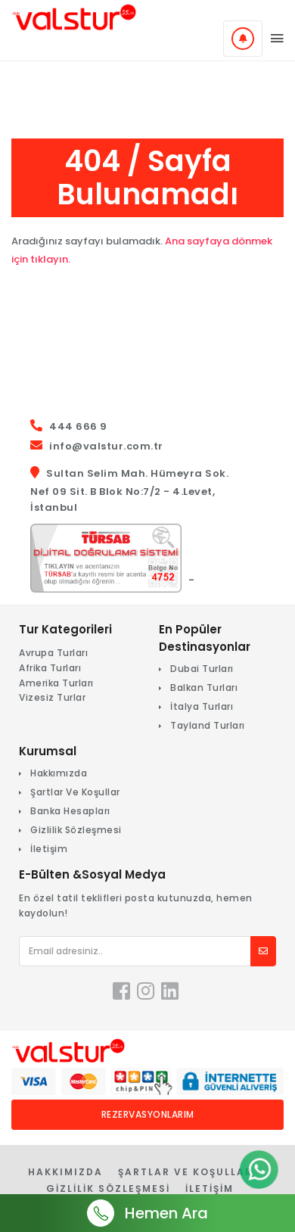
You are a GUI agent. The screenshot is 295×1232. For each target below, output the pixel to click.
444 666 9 (78, 426)
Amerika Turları (56, 683)
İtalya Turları (201, 706)
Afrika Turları (50, 667)
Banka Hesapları (70, 810)
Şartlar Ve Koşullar (75, 792)
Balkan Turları (204, 687)
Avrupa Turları (53, 652)
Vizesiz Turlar (52, 697)
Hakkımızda (58, 773)
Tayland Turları (207, 725)
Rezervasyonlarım (147, 1114)
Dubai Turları (202, 668)
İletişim (48, 848)
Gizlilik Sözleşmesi (76, 829)
